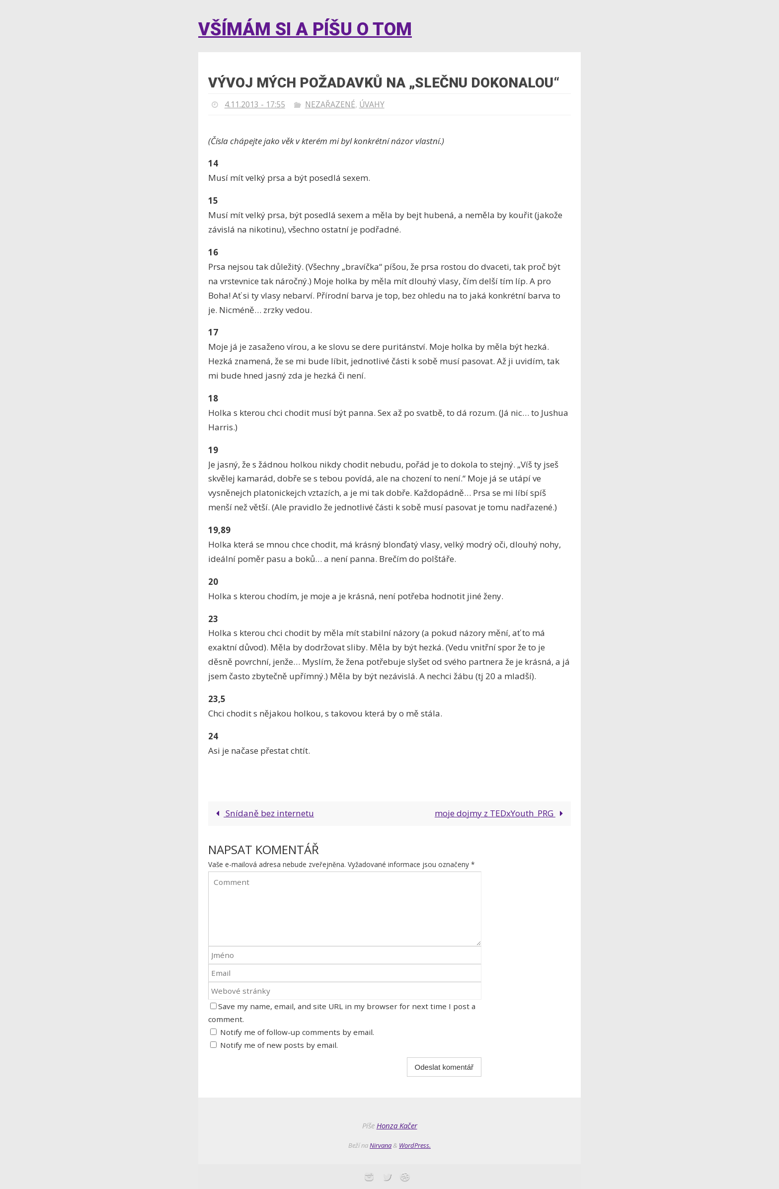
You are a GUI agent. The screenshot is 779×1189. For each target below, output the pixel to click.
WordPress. (415, 1145)
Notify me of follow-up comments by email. (297, 1032)
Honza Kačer (397, 1125)
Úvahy (373, 104)
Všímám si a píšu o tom (305, 29)
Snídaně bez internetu (262, 813)
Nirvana (380, 1145)
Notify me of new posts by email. (279, 1045)
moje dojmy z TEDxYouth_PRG (501, 813)
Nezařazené (330, 104)
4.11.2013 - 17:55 (255, 104)
